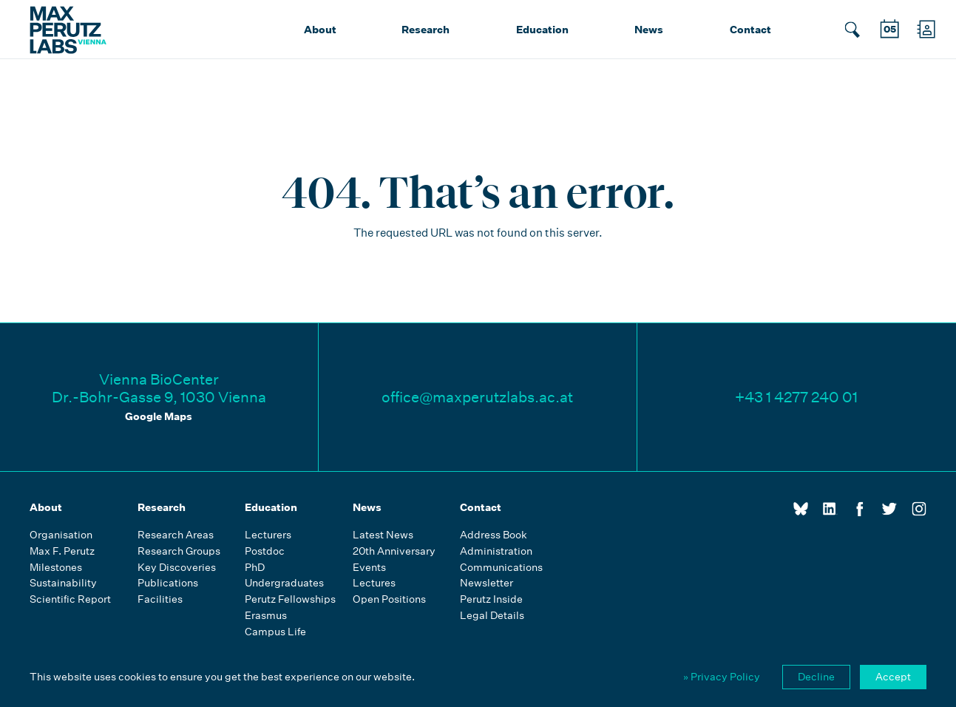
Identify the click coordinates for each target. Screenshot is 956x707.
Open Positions (389, 599)
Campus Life (275, 632)
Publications (168, 583)
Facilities (160, 599)
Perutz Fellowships (290, 599)
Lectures (374, 583)
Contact (750, 29)
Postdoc (265, 551)
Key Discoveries (177, 567)
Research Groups (179, 551)
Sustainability (63, 583)
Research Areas (176, 535)
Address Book (493, 535)
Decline (816, 676)
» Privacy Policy (721, 676)
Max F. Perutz (62, 551)
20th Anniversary (394, 551)
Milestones (56, 567)
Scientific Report (70, 599)
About (320, 29)
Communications (501, 567)
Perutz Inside (491, 599)
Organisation (61, 535)
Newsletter (486, 583)
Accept (893, 676)
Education (542, 29)
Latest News (383, 535)
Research (425, 29)
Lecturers (268, 535)
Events (369, 567)
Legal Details (492, 615)
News (648, 29)
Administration (496, 551)
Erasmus (266, 615)
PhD (255, 567)
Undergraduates (284, 583)
